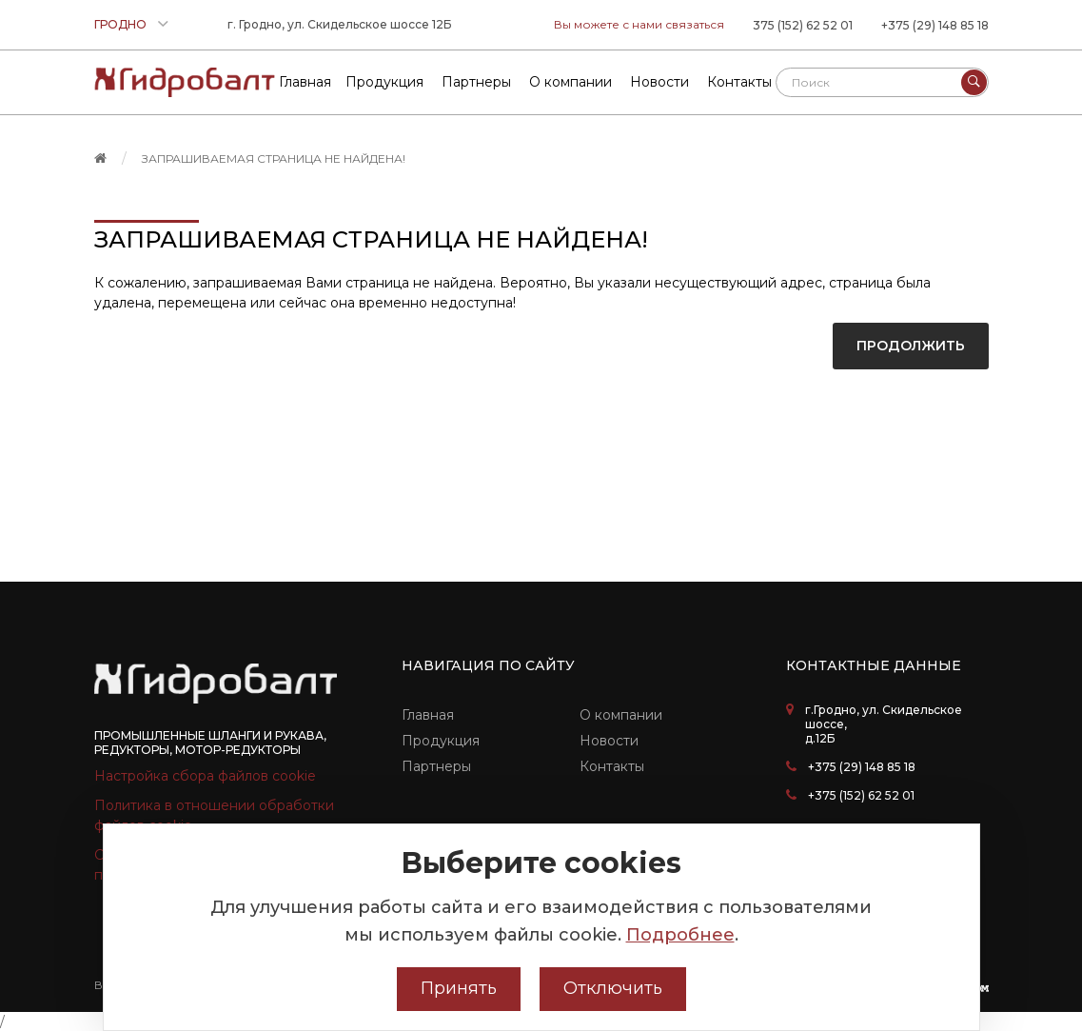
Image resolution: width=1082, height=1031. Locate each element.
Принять (459, 988)
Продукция (441, 740)
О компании (621, 715)
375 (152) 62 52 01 (803, 25)
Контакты (612, 766)
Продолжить (910, 345)
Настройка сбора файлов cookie (205, 775)
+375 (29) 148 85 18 (935, 25)
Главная (428, 715)
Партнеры (436, 766)
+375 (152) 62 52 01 (861, 795)
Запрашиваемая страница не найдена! (273, 158)
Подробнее (680, 934)
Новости (609, 740)
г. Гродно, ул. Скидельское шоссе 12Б (339, 24)
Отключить (612, 988)
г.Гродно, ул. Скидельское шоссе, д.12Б (883, 724)
